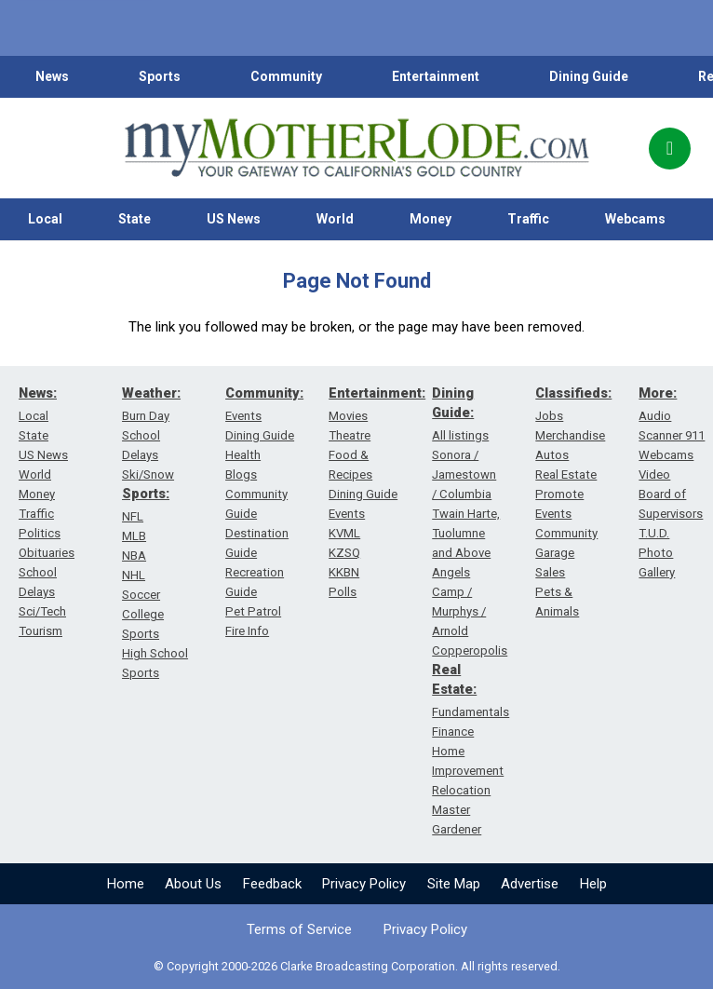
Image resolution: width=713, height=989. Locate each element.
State (134, 218)
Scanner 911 (672, 435)
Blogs (241, 474)
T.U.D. (654, 533)
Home (125, 883)
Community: (264, 393)
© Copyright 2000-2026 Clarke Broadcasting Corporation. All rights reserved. (357, 966)
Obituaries (46, 553)
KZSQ (344, 553)
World (335, 218)
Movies (348, 416)
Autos (552, 455)
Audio (655, 416)
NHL (133, 575)
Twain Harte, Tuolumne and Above (466, 533)
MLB (134, 536)
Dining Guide (588, 76)
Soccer (141, 595)
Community (286, 76)
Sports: (145, 493)
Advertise (529, 883)
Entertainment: (377, 393)
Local (45, 218)
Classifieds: (573, 393)
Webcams (635, 218)
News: (38, 393)
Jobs (549, 416)
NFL (132, 516)
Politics (40, 533)
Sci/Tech (42, 611)
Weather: (151, 393)
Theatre (349, 435)
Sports (160, 76)
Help (593, 883)
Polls (342, 592)
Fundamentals (470, 712)
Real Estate (566, 474)
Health (243, 455)
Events (243, 416)
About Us (193, 883)
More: (658, 393)
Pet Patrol (253, 611)
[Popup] (670, 148)
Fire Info (247, 631)
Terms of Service (299, 929)
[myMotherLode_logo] (356, 148)
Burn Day (145, 416)
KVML (344, 533)
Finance (453, 731)
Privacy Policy (364, 883)
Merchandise (570, 435)
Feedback (272, 883)
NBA (134, 555)
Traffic (528, 218)
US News (234, 218)
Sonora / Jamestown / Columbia (464, 474)
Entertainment (435, 76)
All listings (460, 435)
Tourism (40, 631)
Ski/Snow (148, 474)
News (52, 76)
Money (430, 218)
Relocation (461, 790)
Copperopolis (469, 650)
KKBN (344, 572)
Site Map (453, 883)
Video (654, 474)
